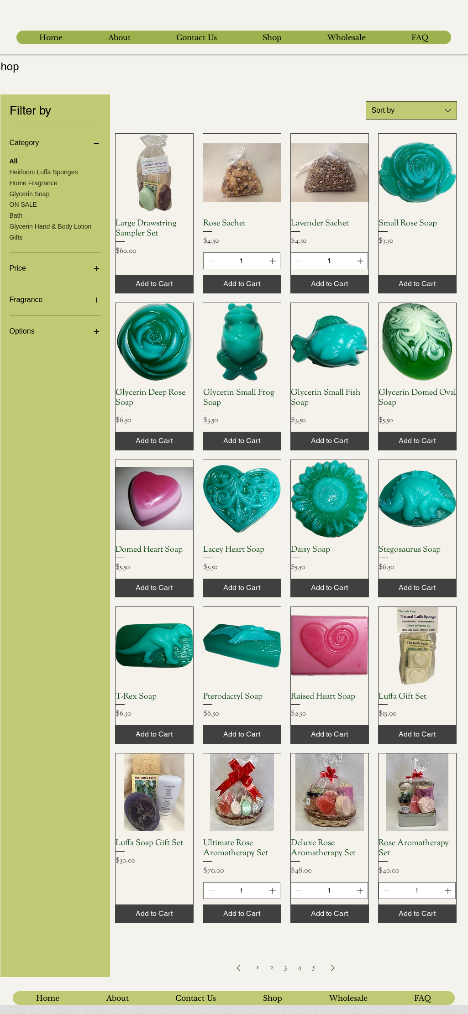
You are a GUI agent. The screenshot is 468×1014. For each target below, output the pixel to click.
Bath (16, 214)
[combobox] (411, 110)
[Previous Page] (238, 968)
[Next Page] (332, 968)
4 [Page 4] (299, 967)
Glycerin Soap (30, 193)
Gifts (16, 236)
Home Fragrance (34, 182)
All (14, 160)
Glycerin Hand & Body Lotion (51, 225)
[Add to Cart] (154, 284)
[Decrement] (210, 261)
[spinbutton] (242, 261)
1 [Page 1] (258, 967)
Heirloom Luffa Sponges (44, 171)
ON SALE (23, 203)
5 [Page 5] (313, 967)
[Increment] (273, 261)
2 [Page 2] (271, 967)
